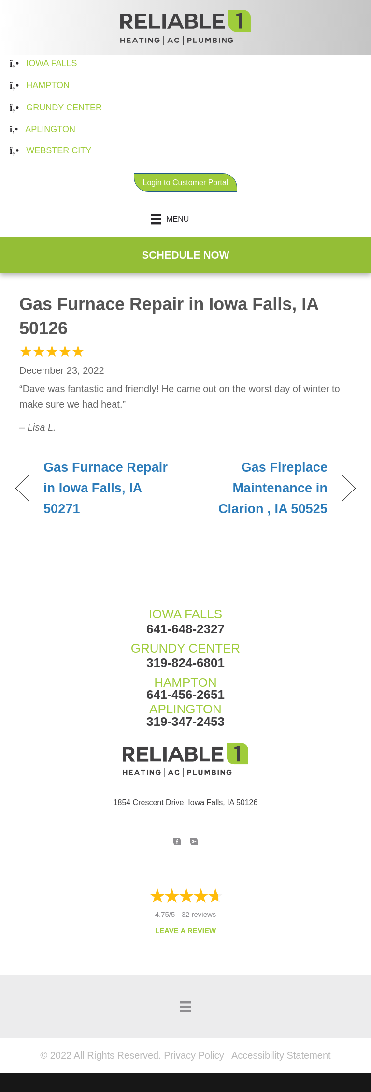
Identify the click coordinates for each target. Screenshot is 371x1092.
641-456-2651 (185, 694)
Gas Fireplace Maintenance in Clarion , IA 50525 (262, 488)
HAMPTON (185, 682)
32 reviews (199, 914)
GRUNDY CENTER (185, 648)
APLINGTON (185, 709)
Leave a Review (185, 931)
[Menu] (186, 219)
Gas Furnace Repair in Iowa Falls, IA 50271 (105, 488)
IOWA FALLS (185, 614)
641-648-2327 (185, 629)
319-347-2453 (185, 721)
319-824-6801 (185, 662)
